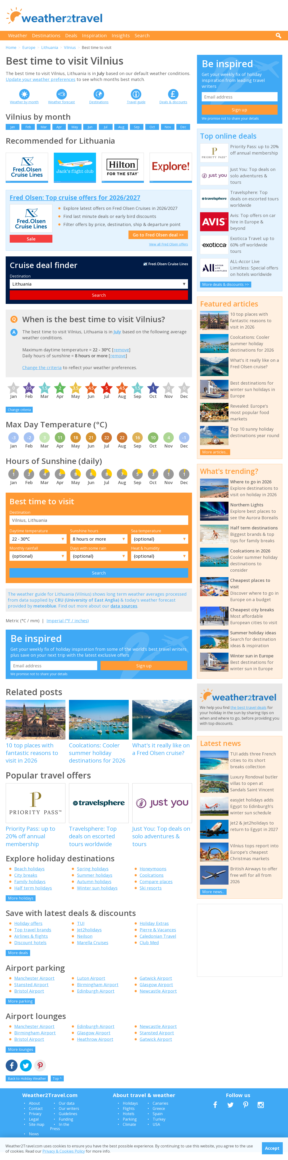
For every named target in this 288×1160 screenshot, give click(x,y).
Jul (105, 127)
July (117, 339)
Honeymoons (153, 876)
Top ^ (57, 1086)
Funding (66, 1126)
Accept (272, 1148)
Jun (90, 127)
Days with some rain (88, 556)
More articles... (215, 452)
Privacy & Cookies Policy (63, 1151)
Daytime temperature (28, 538)
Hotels (128, 1121)
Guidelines (68, 1121)
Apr (59, 127)
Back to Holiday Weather (27, 1086)
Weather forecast (61, 102)
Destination (20, 283)
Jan (12, 127)
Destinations (46, 35)
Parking (130, 1126)
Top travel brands (32, 937)
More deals (18, 960)
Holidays (130, 1110)
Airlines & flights (31, 944)
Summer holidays (94, 883)
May (74, 127)
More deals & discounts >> (225, 284)
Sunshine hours (84, 538)
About (34, 1110)
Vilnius (70, 47)
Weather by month (24, 102)
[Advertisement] (196, 15)
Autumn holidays (94, 889)
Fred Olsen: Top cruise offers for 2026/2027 (75, 205)
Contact (36, 1116)
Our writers (69, 1116)
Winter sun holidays (97, 895)
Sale (31, 246)
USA (156, 1132)
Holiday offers (28, 931)
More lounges (20, 1057)
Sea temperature (146, 538)
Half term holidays (33, 895)
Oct (152, 127)
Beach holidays (29, 876)
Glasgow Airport (156, 992)
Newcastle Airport (158, 998)
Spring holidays (93, 876)
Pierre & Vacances (158, 937)
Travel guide (136, 102)
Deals (71, 35)
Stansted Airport (31, 992)
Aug (121, 127)
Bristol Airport (29, 998)
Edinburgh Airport (95, 998)
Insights (121, 35)
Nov (168, 127)
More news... (213, 891)
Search (142, 35)
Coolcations (152, 883)
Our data (66, 1110)
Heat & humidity (145, 556)
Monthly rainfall (23, 556)
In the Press (59, 1134)
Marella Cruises (92, 950)
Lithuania (49, 47)
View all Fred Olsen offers (168, 252)
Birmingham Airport (98, 992)
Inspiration (94, 35)
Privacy (35, 1121)
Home (11, 47)
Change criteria (19, 417)
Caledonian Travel (158, 944)
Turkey (159, 1126)
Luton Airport (91, 986)
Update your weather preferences (40, 79)
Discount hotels (30, 950)
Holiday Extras (154, 931)
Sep (137, 127)
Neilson (84, 944)
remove (121, 357)
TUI (80, 931)
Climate (129, 1132)
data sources (123, 614)
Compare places (156, 889)
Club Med (149, 950)
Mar (44, 127)
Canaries (160, 1110)
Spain (158, 1121)
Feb (28, 127)
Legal (34, 1126)
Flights (129, 1116)
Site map (36, 1132)
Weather (17, 35)
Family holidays (30, 889)
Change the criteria (42, 375)
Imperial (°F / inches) (67, 628)
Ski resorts (151, 895)
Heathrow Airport (95, 1047)
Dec (183, 127)
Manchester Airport (34, 986)
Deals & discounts (173, 102)
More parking (20, 1008)
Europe (28, 47)
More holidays (20, 905)
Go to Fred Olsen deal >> (158, 242)
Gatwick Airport (156, 986)
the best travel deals (248, 707)
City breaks (25, 883)
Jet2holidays (89, 937)
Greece (159, 1116)
